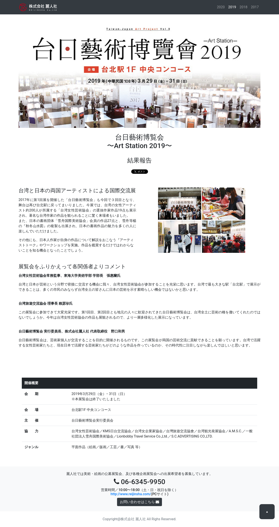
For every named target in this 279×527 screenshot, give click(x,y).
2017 (255, 7)
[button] (37, 74)
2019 (232, 7)
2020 (221, 7)
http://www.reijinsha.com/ (131, 494)
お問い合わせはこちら (139, 502)
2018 (243, 7)
